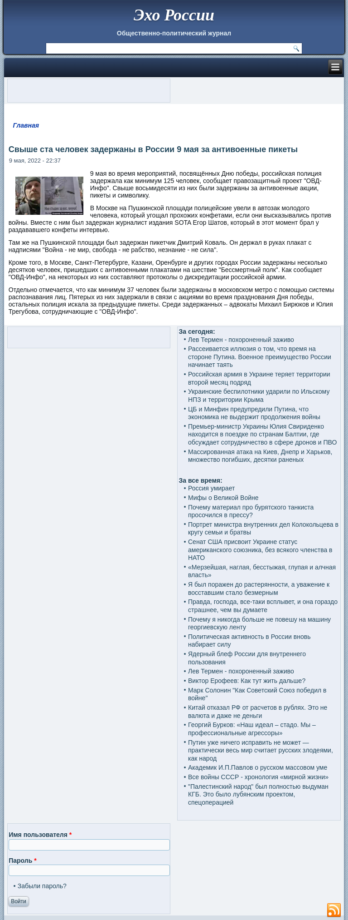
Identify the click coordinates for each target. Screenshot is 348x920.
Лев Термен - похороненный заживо (241, 339)
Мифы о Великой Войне (223, 497)
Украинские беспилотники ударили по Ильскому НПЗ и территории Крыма (258, 395)
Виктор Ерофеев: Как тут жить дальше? (246, 680)
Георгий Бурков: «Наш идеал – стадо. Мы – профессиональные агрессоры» (252, 729)
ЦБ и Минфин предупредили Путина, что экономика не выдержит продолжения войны (254, 413)
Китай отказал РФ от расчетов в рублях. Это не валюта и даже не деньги (257, 711)
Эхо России (174, 15)
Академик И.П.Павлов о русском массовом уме (257, 767)
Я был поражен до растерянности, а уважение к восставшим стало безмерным (258, 588)
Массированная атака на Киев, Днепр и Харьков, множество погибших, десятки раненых (260, 456)
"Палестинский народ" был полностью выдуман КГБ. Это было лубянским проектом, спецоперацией (258, 794)
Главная (26, 125)
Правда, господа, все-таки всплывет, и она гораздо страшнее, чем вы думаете (263, 605)
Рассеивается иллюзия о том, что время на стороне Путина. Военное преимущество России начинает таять (259, 356)
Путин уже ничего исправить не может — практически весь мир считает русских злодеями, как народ (260, 750)
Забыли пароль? (42, 886)
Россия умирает (211, 488)
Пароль (22, 860)
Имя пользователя (40, 834)
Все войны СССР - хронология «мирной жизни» (258, 777)
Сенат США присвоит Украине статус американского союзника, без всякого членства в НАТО (260, 549)
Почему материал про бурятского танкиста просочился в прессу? (251, 511)
